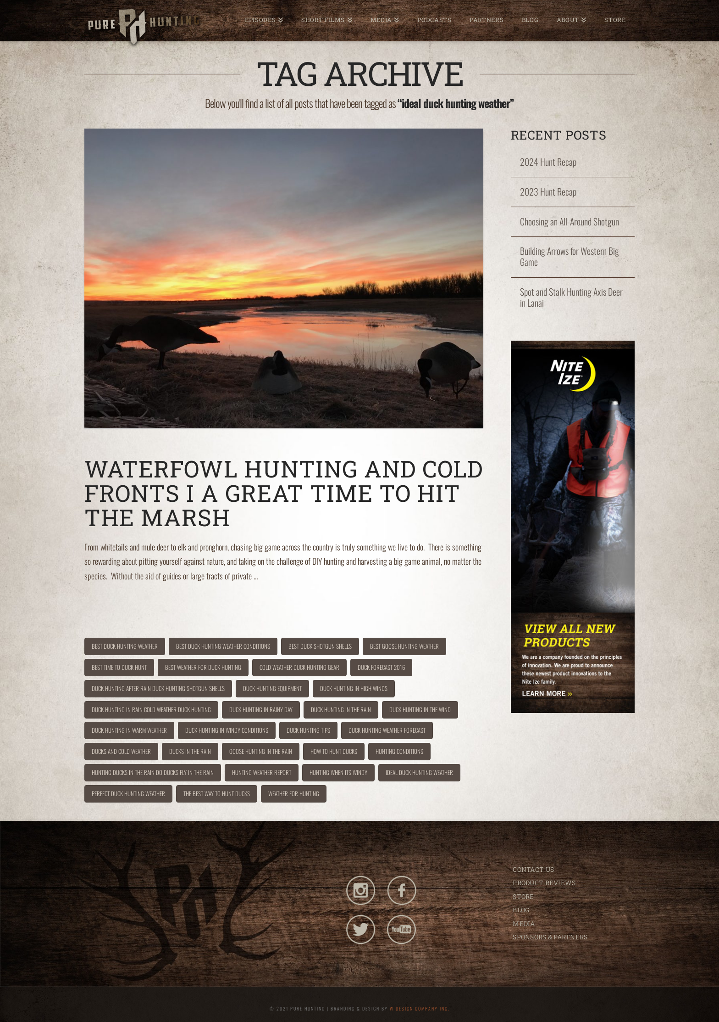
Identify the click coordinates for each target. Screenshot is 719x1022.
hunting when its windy (338, 772)
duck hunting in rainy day (261, 709)
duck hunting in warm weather (129, 730)
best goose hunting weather (404, 646)
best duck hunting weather (125, 646)
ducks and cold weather (121, 751)
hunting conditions (399, 751)
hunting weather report (261, 772)
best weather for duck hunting (203, 667)
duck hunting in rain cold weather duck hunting (151, 709)
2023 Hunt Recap (548, 191)
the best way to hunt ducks (216, 793)
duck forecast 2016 (381, 667)
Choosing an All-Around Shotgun (569, 221)
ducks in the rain (190, 751)
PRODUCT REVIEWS (544, 882)
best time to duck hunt (119, 667)
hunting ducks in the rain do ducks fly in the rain (153, 772)
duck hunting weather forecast (387, 730)
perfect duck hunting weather (128, 793)
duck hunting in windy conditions (226, 730)
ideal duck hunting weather (419, 772)
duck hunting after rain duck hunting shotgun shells (158, 688)
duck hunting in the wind (420, 709)
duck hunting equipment (272, 688)
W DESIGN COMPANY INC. (420, 1008)
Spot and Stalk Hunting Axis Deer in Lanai (571, 297)
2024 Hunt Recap (548, 162)
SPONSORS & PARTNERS (550, 936)
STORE (523, 896)
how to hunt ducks (333, 751)
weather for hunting (293, 793)
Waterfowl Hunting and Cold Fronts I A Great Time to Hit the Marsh (283, 493)
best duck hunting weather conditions (223, 646)
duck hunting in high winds (353, 688)
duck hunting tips (308, 730)
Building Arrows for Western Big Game (569, 257)
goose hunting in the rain (260, 751)
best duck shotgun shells (320, 646)
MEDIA (524, 923)
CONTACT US (533, 869)
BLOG (521, 909)
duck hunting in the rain (341, 709)
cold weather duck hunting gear (299, 667)
